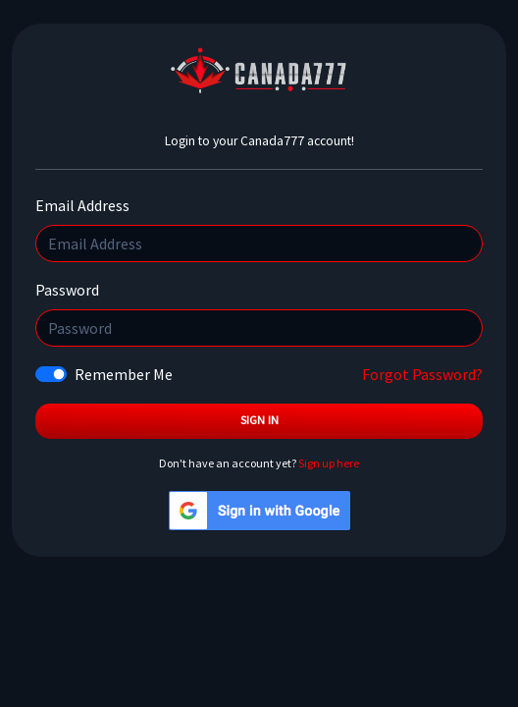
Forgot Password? (422, 374)
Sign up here (328, 463)
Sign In (259, 419)
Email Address (82, 205)
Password (67, 289)
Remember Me (124, 374)
